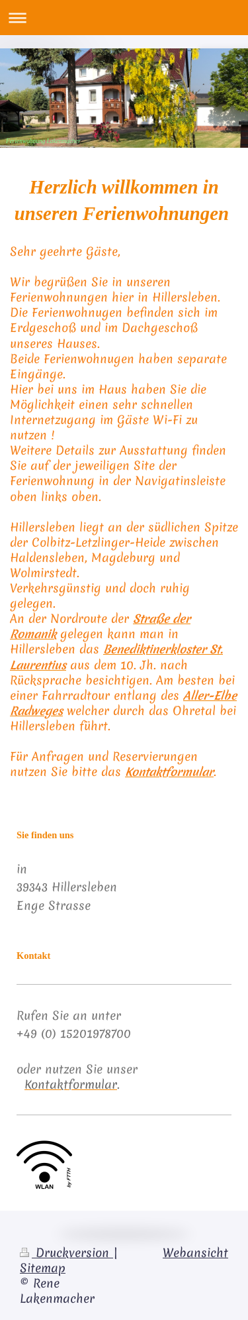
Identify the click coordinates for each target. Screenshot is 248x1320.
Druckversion (66, 1253)
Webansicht (195, 1253)
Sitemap (42, 1268)
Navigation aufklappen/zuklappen (124, 17)
